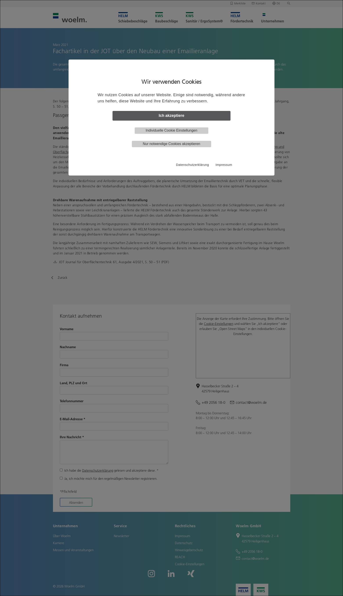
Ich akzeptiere (171, 115)
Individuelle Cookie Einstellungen (171, 130)
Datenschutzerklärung (192, 165)
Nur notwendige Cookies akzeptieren (171, 144)
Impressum (224, 165)
